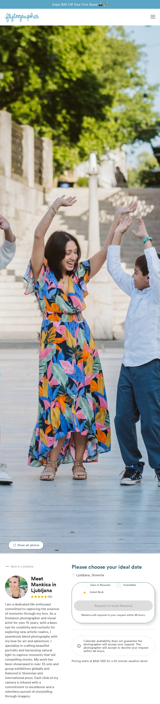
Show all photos (26, 545)
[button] (153, 17)
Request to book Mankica (113, 606)
